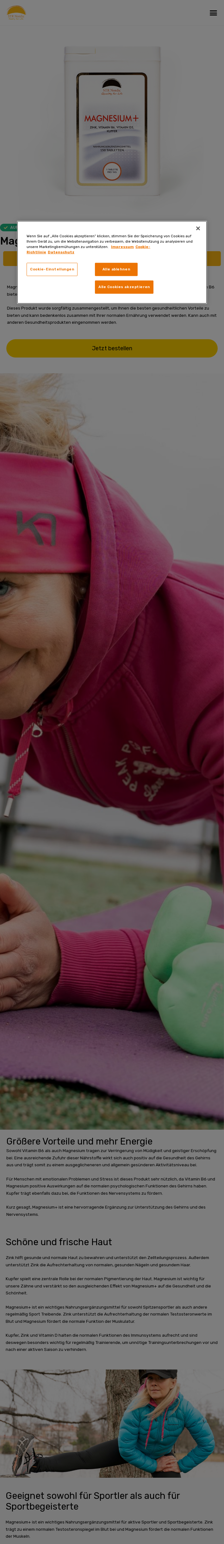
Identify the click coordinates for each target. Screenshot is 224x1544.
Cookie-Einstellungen (52, 269)
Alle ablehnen (116, 269)
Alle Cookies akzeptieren (124, 287)
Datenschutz (61, 252)
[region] (112, 262)
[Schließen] (198, 228)
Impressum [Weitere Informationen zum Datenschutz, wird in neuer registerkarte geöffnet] (122, 247)
